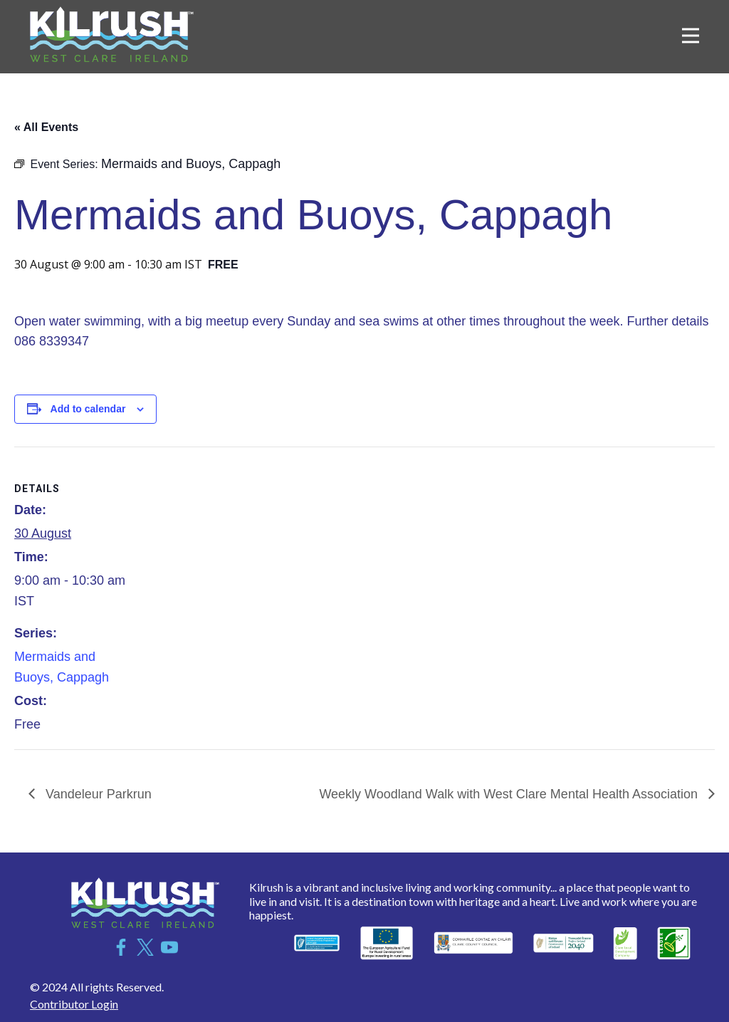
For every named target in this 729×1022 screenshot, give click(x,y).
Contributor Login (74, 1004)
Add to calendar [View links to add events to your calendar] (88, 408)
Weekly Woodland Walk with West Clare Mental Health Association (510, 794)
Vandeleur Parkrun (97, 794)
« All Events (46, 127)
